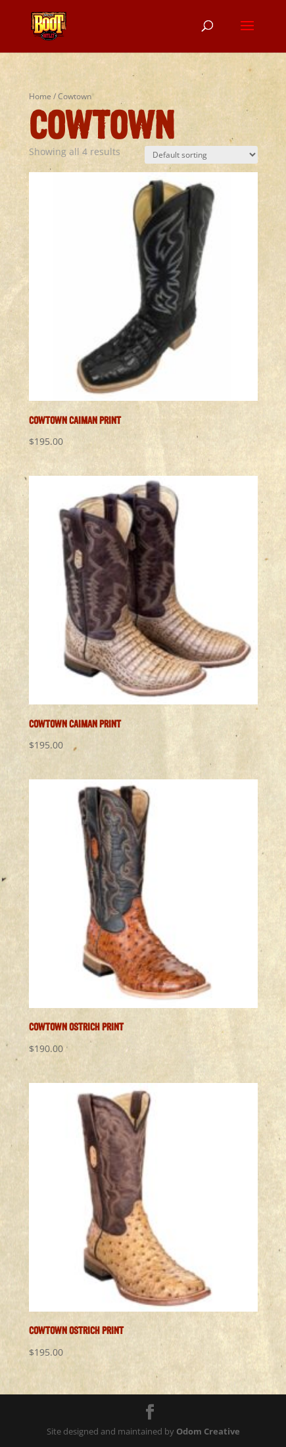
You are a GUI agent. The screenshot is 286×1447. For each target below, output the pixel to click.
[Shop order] (201, 155)
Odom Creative (208, 1431)
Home (40, 96)
